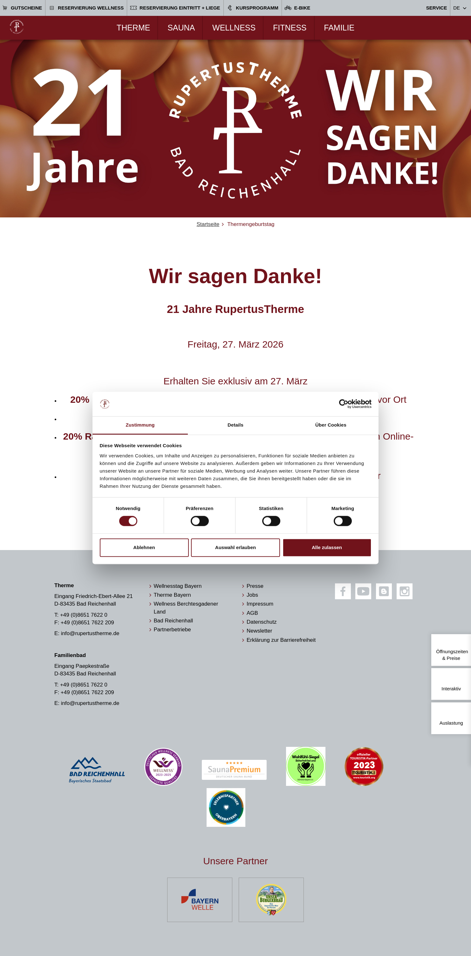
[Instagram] (405, 591)
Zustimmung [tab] (140, 425)
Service (436, 7)
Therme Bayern (172, 595)
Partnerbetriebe (172, 630)
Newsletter (259, 631)
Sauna (181, 27)
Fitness (290, 27)
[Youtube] (363, 591)
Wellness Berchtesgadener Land (186, 607)
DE (456, 7)
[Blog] (384, 591)
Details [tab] (235, 425)
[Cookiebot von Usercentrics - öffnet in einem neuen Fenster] (344, 404)
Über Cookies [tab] (330, 425)
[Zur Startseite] (17, 27)
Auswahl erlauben (235, 547)
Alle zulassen (327, 547)
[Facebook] (343, 591)
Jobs (252, 595)
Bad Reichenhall (173, 621)
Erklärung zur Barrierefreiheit (281, 640)
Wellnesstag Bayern (178, 586)
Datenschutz (262, 622)
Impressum (260, 604)
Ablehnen (144, 547)
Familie (339, 27)
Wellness (234, 27)
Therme (133, 27)
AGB (252, 613)
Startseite (207, 224)
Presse (255, 586)
